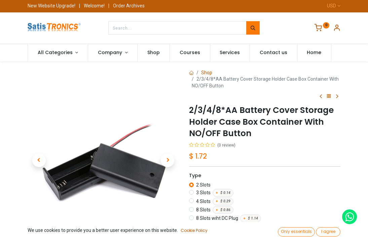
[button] (39, 160)
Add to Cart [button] (259, 235)
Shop (206, 72)
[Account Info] (336, 28)
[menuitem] (154, 53)
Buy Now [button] (312, 235)
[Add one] (222, 234)
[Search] (253, 28)
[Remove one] (196, 234)
